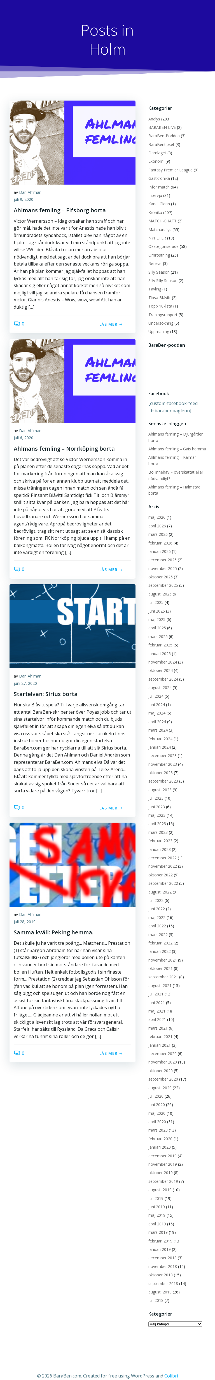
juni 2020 (155, 1096)
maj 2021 (155, 1003)
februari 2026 (159, 534)
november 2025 (161, 560)
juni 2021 (155, 994)
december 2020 (161, 1045)
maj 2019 (155, 1207)
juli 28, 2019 (25, 922)
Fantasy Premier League (169, 168)
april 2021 (155, 1011)
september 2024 (161, 671)
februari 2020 (159, 1131)
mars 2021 (156, 1020)
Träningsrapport (161, 313)
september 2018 (161, 1275)
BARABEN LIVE (160, 125)
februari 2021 (159, 1028)
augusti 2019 (158, 1181)
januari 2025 (158, 645)
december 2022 (161, 850)
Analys (152, 117)
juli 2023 (154, 790)
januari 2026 (158, 543)
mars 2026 (156, 526)
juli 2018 (154, 1292)
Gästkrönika (157, 176)
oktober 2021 (159, 960)
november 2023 (161, 756)
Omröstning (157, 253)
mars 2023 (156, 824)
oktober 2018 (159, 1267)
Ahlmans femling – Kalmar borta (176, 456)
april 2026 (155, 517)
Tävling (153, 287)
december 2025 (161, 552)
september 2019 (161, 1173)
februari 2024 (159, 730)
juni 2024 (155, 696)
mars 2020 (156, 1122)
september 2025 (161, 577)
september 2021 (161, 969)
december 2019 (161, 1147)
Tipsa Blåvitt (158, 296)
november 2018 (161, 1258)
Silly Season (157, 270)
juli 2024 (154, 688)
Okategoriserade (162, 245)
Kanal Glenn (157, 202)
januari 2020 (158, 1139)
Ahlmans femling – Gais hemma (175, 447)
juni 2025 (155, 603)
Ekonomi (155, 159)
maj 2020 (155, 1105)
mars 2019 (156, 1224)
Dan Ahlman (30, 193)
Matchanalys (158, 228)
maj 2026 (155, 509)
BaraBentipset (160, 142)
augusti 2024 (158, 679)
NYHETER (155, 236)
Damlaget (156, 151)
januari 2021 (158, 1037)
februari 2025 (159, 637)
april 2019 (155, 1216)
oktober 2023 (159, 764)
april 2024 (155, 713)
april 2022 (155, 918)
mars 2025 (156, 628)
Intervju (153, 193)
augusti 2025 (158, 586)
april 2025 (155, 620)
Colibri (171, 1365)
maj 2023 (155, 807)
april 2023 (155, 815)
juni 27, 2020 (25, 684)
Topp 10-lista (158, 304)
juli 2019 (154, 1190)
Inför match (157, 185)
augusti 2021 (158, 977)
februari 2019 (159, 1232)
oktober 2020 (159, 1062)
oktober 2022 (159, 867)
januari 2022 (158, 943)
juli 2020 (154, 1088)
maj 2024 (155, 705)
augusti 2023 (158, 782)
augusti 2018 (158, 1284)
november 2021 (161, 952)
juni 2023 (155, 798)
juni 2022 (155, 901)
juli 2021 (154, 986)
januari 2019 (158, 1241)
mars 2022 (156, 926)
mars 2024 (156, 722)
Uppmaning (157, 329)
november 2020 (161, 1054)
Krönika (153, 210)
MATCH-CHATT (161, 219)
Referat (153, 261)
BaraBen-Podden (162, 134)
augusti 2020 (158, 1079)
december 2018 (161, 1250)
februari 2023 (159, 833)
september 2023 (161, 773)
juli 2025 (154, 594)
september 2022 (161, 875)
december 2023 (161, 747)
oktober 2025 (159, 569)
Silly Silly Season (161, 278)
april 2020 (155, 1113)
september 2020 (161, 1071)
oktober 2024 (159, 662)
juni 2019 (155, 1199)
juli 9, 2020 (23, 200)
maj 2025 (155, 611)
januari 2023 (158, 841)
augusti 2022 (158, 883)
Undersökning (159, 321)
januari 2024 (158, 739)
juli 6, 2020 (23, 439)
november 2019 (161, 1156)
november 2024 (161, 654)
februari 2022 (159, 935)
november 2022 (161, 858)
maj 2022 (155, 909)
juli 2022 (154, 892)
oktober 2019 (159, 1164)
